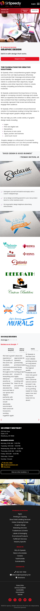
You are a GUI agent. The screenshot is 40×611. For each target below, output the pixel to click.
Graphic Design (20, 525)
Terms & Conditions (20, 587)
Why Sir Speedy (20, 550)
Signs (20, 514)
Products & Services (9, 47)
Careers (20, 556)
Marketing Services (20, 528)
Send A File (35, 10)
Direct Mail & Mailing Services (20, 519)
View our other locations (19, 472)
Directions (5, 467)
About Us (20, 547)
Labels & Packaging (20, 533)
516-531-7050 (5, 12)
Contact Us (20, 567)
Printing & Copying (20, 517)
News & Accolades (20, 553)
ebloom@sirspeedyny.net (20, 575)
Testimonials (20, 559)
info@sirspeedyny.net (9, 465)
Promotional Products (20, 536)
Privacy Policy (20, 585)
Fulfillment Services (20, 539)
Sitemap (20, 594)
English (33, 4)
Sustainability (20, 561)
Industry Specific (20, 542)
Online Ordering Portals (20, 522)
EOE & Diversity (20, 592)
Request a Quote (25, 10)
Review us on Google (8, 344)
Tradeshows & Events (20, 531)
